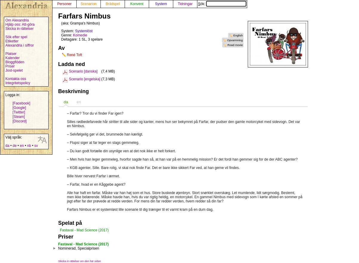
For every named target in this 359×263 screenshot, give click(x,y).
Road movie (235, 45)
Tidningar (185, 4)
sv (36, 146)
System (161, 4)
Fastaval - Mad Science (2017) (84, 230)
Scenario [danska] (83, 71)
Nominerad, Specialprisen (78, 248)
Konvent (136, 4)
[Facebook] (21, 103)
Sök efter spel (16, 37)
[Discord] (20, 121)
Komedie (80, 35)
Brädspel (113, 4)
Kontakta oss (15, 79)
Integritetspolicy (17, 83)
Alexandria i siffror (19, 45)
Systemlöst (84, 31)
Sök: (222, 4)
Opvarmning (235, 40)
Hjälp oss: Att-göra (20, 24)
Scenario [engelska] (84, 79)
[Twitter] (19, 112)
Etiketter (11, 41)
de (14, 146)
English (238, 35)
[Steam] (19, 117)
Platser (10, 54)
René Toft (74, 55)
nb (29, 146)
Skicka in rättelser (19, 29)
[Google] (19, 108)
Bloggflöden (14, 62)
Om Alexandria (17, 20)
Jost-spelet (14, 70)
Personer (64, 4)
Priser (10, 66)
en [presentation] (79, 102)
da (7, 146)
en (22, 146)
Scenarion (89, 4)
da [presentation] (66, 102)
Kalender (12, 58)
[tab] (66, 102)
